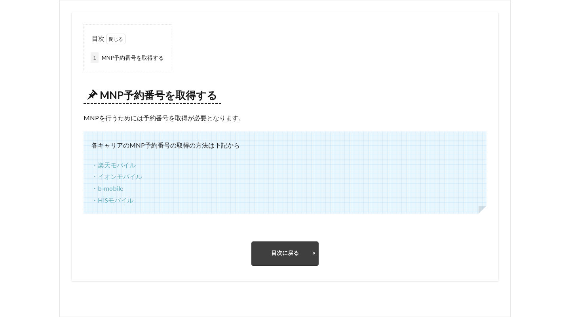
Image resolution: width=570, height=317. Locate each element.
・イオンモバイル (116, 176)
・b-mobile (107, 188)
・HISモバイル (112, 200)
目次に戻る (285, 252)
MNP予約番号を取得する (127, 57)
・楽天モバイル (113, 165)
